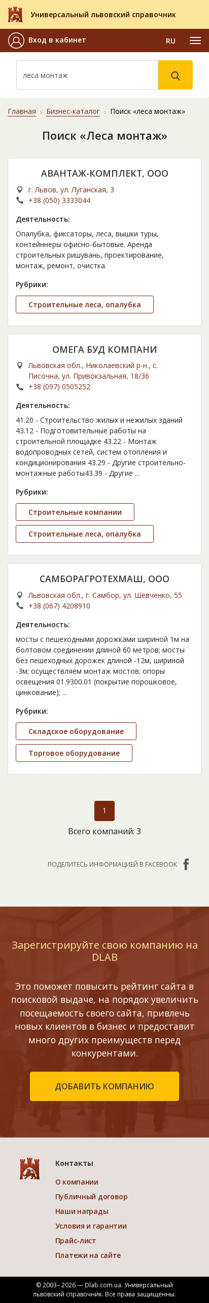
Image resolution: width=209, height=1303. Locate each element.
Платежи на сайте (88, 1255)
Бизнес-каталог (73, 111)
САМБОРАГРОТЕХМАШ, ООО (104, 579)
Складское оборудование (76, 731)
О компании (76, 1182)
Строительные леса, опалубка (84, 304)
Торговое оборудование (74, 753)
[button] (47, 40)
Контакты (74, 1163)
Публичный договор (91, 1196)
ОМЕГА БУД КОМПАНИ (104, 349)
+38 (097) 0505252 (59, 386)
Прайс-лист (75, 1240)
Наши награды (82, 1211)
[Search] (87, 75)
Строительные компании (75, 512)
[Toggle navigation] (195, 40)
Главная (22, 111)
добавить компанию (104, 1086)
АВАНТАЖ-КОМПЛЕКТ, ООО (104, 173)
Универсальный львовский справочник (103, 14)
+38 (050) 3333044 (59, 200)
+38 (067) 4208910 (59, 605)
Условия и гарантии (91, 1226)
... (137, 473)
